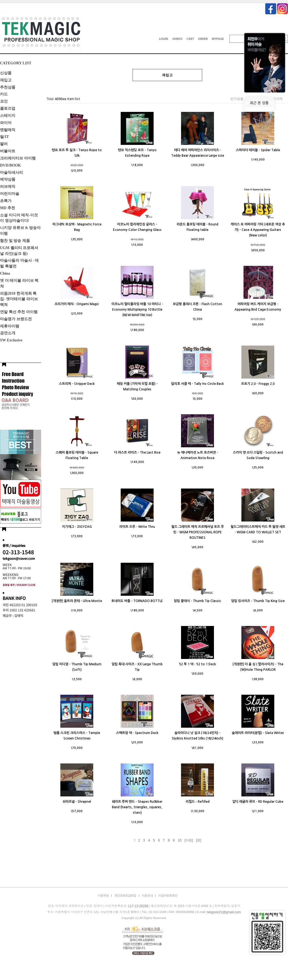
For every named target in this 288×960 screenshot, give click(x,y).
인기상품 (236, 99)
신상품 (6, 73)
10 (179, 840)
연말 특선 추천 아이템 (19, 312)
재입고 (6, 80)
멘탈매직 (7, 130)
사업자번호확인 (167, 895)
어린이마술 (9, 194)
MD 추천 (7, 208)
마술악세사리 (11, 172)
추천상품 (7, 87)
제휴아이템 (9, 326)
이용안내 (147, 895)
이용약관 (103, 895)
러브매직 (7, 186)
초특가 (6, 201)
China (5, 273)
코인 (4, 101)
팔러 (4, 144)
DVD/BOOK (10, 165)
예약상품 (7, 179)
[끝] (198, 840)
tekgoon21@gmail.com (224, 912)
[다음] (189, 840)
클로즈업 (7, 108)
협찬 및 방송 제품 (15, 241)
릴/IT (4, 137)
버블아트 (7, 151)
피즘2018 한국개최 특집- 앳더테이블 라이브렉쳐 (19, 299)
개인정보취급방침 (125, 895)
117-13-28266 (138, 906)
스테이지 (7, 116)
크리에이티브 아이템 (18, 158)
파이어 (6, 123)
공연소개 (7, 333)
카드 (4, 94)
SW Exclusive (11, 340)
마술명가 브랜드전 (16, 319)
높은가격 (276, 99)
